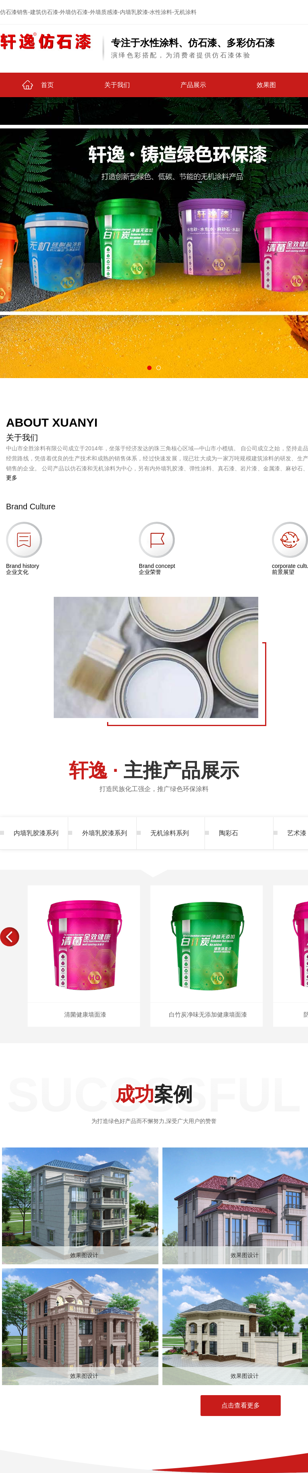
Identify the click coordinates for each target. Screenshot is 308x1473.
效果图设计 (84, 1255)
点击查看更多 (240, 1405)
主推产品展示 (154, 779)
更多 (11, 477)
